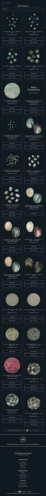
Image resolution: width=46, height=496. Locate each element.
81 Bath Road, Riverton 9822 (23, 482)
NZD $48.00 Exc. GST (12, 103)
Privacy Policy (23, 465)
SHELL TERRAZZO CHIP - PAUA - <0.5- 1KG (34, 310)
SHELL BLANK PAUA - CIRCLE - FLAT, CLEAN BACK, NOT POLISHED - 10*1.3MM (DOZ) (33, 101)
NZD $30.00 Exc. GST (34, 34)
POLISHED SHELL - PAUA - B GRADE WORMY (33, 275)
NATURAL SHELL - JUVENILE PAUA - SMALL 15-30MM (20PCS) (34, 171)
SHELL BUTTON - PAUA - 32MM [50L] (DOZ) (34, 66)
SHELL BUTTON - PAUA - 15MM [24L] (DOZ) (12, 32)
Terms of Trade (23, 476)
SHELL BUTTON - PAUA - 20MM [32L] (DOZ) (34, 32)
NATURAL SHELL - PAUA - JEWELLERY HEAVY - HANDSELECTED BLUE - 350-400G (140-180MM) (34, 206)
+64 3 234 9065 (24, 485)
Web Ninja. (37, 493)
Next (36, 430)
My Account (23, 466)
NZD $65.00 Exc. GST (34, 69)
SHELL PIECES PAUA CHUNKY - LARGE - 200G (34, 379)
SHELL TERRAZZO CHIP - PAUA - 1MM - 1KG (12, 310)
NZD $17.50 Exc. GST (12, 278)
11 (31, 430)
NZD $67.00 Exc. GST (12, 243)
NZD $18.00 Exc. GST (12, 34)
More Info (12, 39)
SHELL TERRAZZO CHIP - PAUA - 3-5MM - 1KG (12, 345)
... (21, 430)
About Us (23, 472)
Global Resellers (23, 477)
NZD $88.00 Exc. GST (12, 312)
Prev (19, 430)
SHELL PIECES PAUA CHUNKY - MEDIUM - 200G (12, 410)
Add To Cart (12, 42)
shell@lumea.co (35, 444)
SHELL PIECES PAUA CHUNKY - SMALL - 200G (34, 414)
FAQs (23, 461)
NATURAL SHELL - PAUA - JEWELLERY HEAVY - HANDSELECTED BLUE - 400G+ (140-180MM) (12, 240)
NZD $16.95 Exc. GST (12, 173)
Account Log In (23, 468)
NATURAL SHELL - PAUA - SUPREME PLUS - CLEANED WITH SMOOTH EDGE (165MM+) (12, 275)
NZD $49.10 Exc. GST (34, 209)
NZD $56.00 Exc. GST (12, 69)
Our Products (23, 474)
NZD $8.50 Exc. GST (12, 138)
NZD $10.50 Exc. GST (34, 104)
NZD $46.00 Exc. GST (12, 378)
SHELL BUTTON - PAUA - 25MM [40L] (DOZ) (12, 66)
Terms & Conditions (23, 464)
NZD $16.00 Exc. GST (34, 277)
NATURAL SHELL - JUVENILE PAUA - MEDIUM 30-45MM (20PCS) (12, 205)
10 (29, 430)
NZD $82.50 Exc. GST (34, 139)
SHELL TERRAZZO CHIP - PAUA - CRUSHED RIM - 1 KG (33, 345)
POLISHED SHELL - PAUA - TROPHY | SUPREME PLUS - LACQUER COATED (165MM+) (34, 137)
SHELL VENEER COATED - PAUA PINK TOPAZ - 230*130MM (12, 376)
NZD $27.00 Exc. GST (12, 207)
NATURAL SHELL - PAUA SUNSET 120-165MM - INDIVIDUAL (34, 240)
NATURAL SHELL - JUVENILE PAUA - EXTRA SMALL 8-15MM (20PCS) (12, 171)
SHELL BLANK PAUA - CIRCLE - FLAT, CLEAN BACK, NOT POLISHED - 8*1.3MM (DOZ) (12, 136)
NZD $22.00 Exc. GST (34, 174)
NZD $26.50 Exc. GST (34, 381)
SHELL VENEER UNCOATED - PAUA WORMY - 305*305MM (12, 101)
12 (32, 430)
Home (3, 2)
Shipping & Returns (23, 462)
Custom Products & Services (23, 475)
